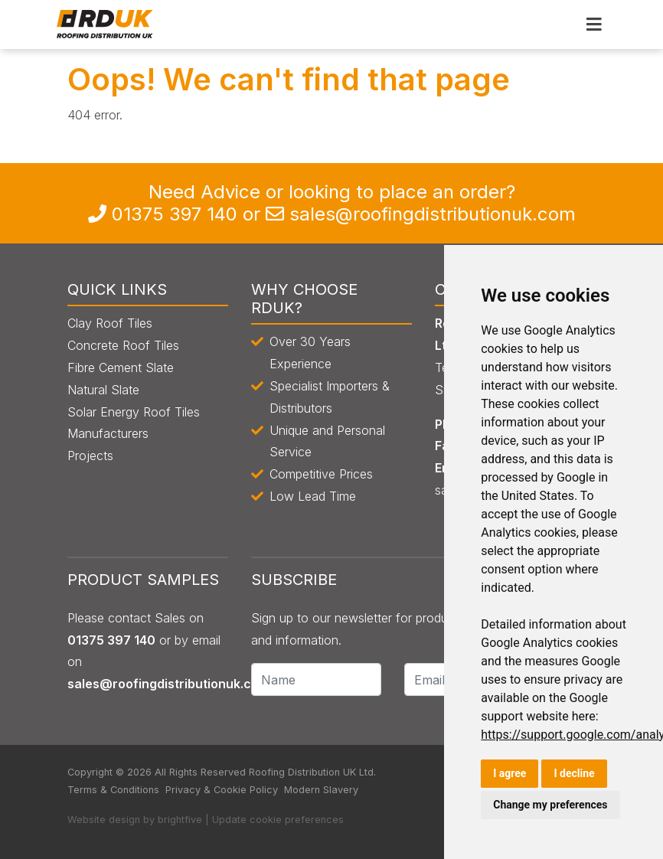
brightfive (180, 819)
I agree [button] (509, 773)
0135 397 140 (174, 214)
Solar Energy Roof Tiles (133, 412)
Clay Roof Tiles (109, 323)
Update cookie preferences (278, 819)
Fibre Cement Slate (120, 367)
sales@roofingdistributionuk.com (432, 214)
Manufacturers (108, 433)
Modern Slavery (321, 789)
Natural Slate (103, 389)
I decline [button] (574, 773)
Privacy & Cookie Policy (221, 789)
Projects (90, 455)
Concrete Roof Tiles (123, 345)
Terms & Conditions (113, 789)
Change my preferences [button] (550, 805)
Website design (103, 819)
